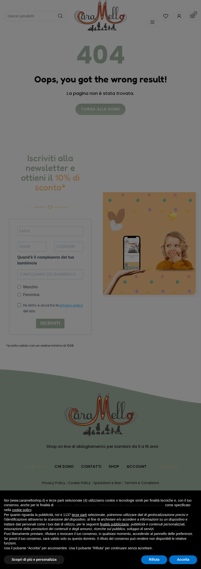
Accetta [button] (183, 559)
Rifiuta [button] (154, 559)
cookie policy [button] (21, 510)
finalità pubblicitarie (114, 524)
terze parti (79, 515)
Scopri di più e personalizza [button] (34, 559)
